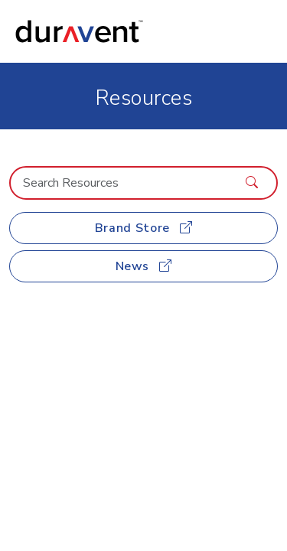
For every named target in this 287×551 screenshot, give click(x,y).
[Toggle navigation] (257, 31)
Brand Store (143, 228)
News (144, 266)
